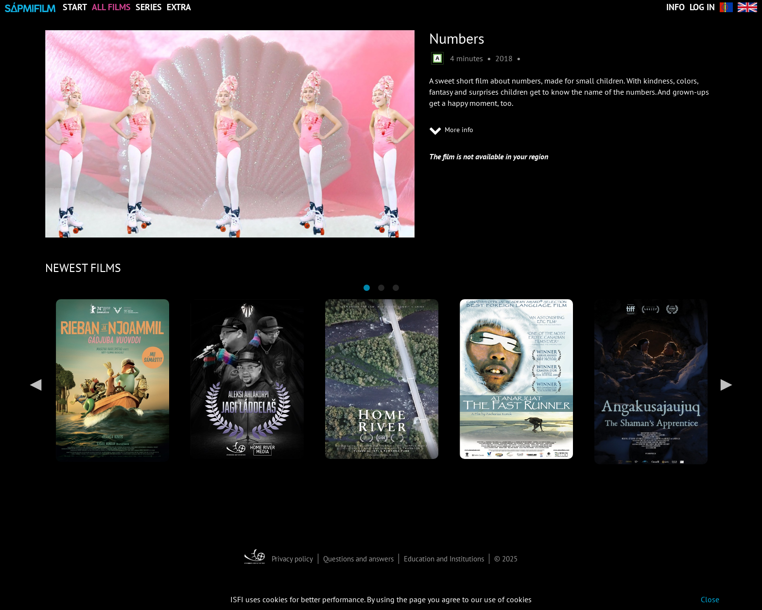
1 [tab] (366, 288)
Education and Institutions (444, 558)
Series (149, 7)
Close (710, 599)
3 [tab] (395, 288)
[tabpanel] (112, 380)
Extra (179, 7)
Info (675, 7)
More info (451, 130)
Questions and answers (358, 558)
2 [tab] (381, 288)
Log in (702, 7)
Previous (35, 384)
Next (726, 384)
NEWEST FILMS (83, 267)
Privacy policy (292, 558)
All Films (111, 7)
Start (75, 7)
